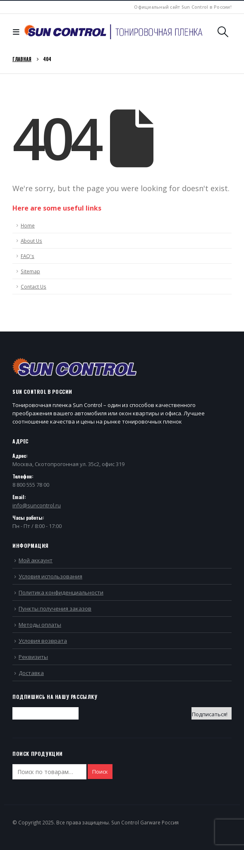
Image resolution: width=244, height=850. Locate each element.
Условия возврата (43, 640)
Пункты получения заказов (55, 608)
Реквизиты (33, 657)
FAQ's (27, 256)
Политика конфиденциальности (61, 592)
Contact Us (33, 286)
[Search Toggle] (223, 31)
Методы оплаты (40, 624)
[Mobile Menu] (18, 32)
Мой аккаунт (36, 560)
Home (28, 225)
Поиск (100, 771)
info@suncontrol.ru (36, 505)
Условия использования (50, 576)
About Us (31, 240)
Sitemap (30, 271)
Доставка (31, 673)
